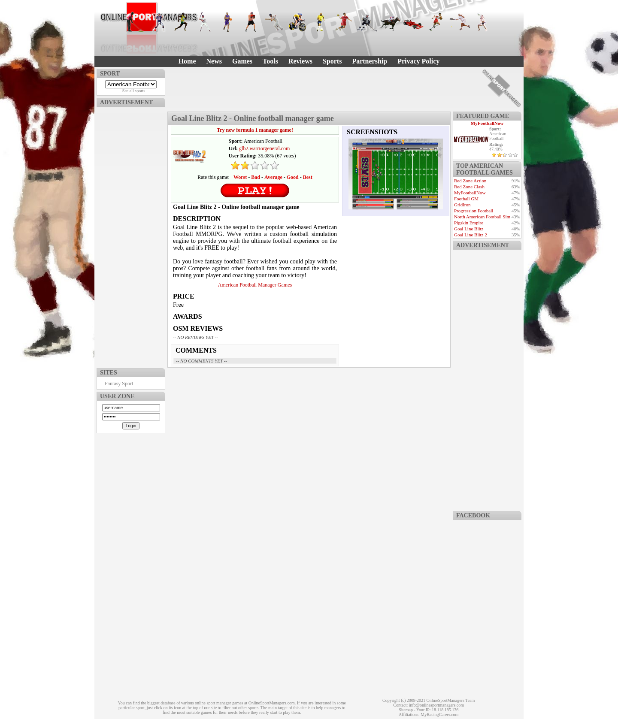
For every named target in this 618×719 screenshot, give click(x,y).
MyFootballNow (487, 123)
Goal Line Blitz (468, 228)
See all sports (133, 90)
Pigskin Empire (468, 222)
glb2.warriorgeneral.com (264, 148)
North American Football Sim (482, 216)
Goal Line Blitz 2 (470, 234)
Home (187, 61)
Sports (332, 61)
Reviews (300, 61)
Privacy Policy (418, 61)
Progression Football (473, 210)
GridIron (462, 204)
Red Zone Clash (469, 186)
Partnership (369, 61)
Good (293, 177)
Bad (255, 177)
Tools (270, 61)
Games (242, 61)
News (214, 61)
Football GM (466, 198)
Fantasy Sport (119, 384)
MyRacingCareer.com (439, 714)
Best (307, 177)
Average (273, 177)
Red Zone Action (470, 180)
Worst (240, 177)
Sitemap (406, 709)
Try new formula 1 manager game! (255, 130)
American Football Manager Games (255, 285)
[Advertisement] (131, 235)
